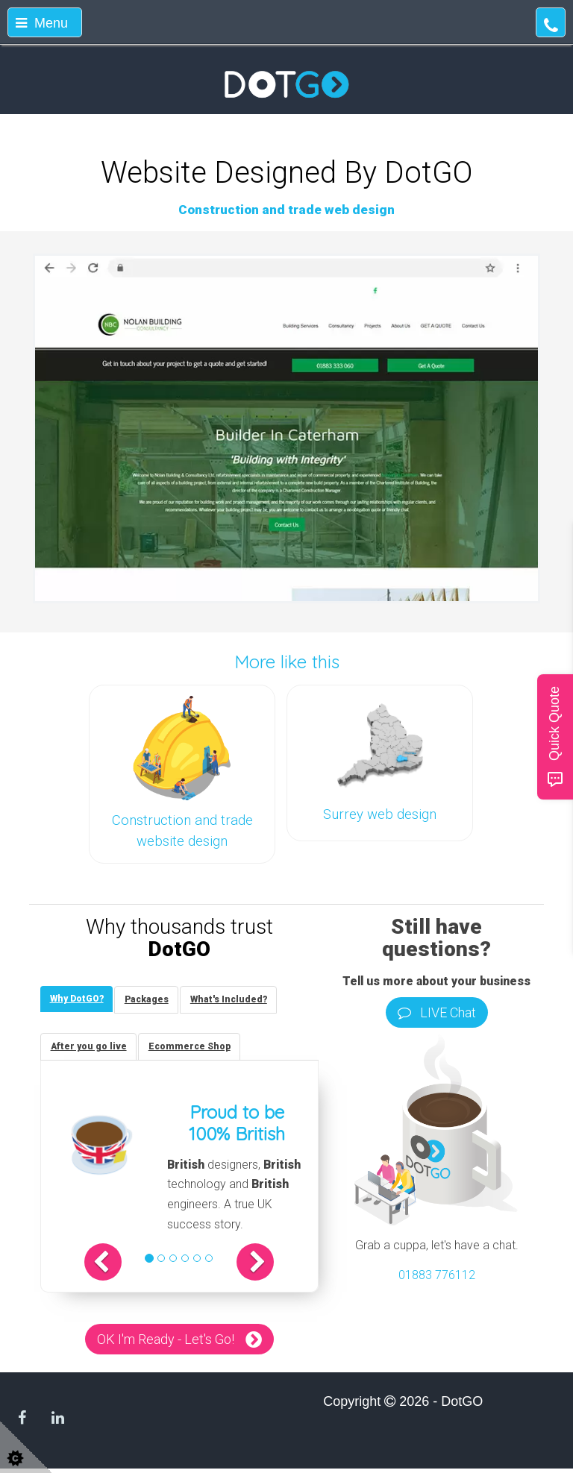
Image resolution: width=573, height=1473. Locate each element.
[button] (115, 1265)
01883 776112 (436, 1275)
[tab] (78, 1000)
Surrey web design (379, 814)
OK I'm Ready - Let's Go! (165, 1343)
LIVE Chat (437, 1012)
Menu (42, 23)
